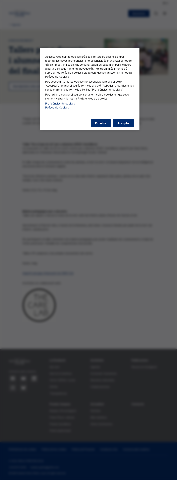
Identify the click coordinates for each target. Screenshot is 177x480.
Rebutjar (100, 123)
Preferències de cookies (60, 103)
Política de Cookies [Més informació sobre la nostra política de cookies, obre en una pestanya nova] (57, 107)
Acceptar (123, 123)
